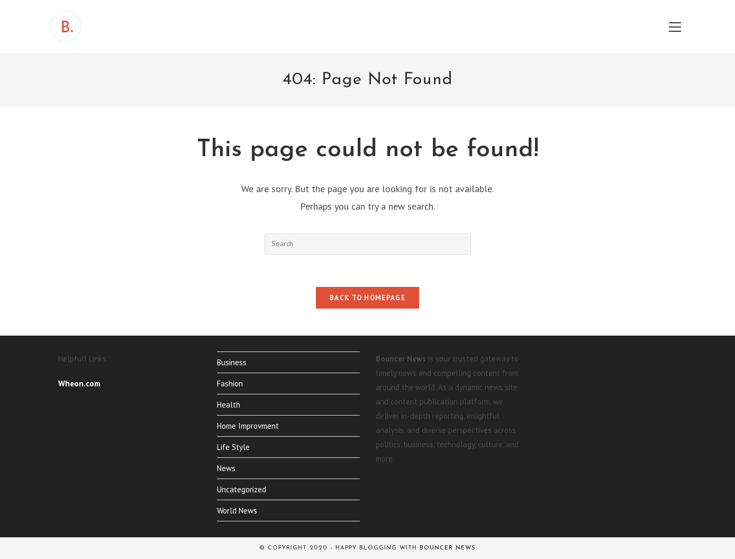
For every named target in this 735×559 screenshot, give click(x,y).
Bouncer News (448, 548)
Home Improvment (248, 426)
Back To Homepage (367, 297)
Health (228, 405)
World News (237, 511)
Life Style (233, 447)
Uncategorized (241, 489)
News (226, 468)
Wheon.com (79, 383)
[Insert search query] (368, 244)
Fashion (230, 383)
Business (232, 362)
